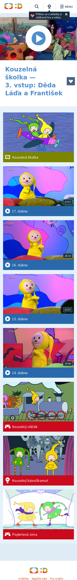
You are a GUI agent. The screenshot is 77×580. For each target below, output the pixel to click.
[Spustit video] (38, 38)
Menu (66, 6)
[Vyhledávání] (37, 6)
